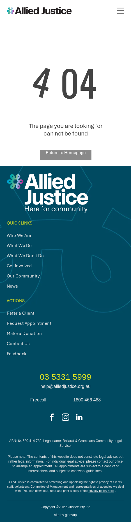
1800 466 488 (87, 399)
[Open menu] (120, 10)
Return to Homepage (66, 153)
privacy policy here (101, 490)
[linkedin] (79, 418)
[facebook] (52, 418)
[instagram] (65, 418)
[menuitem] (59, 235)
